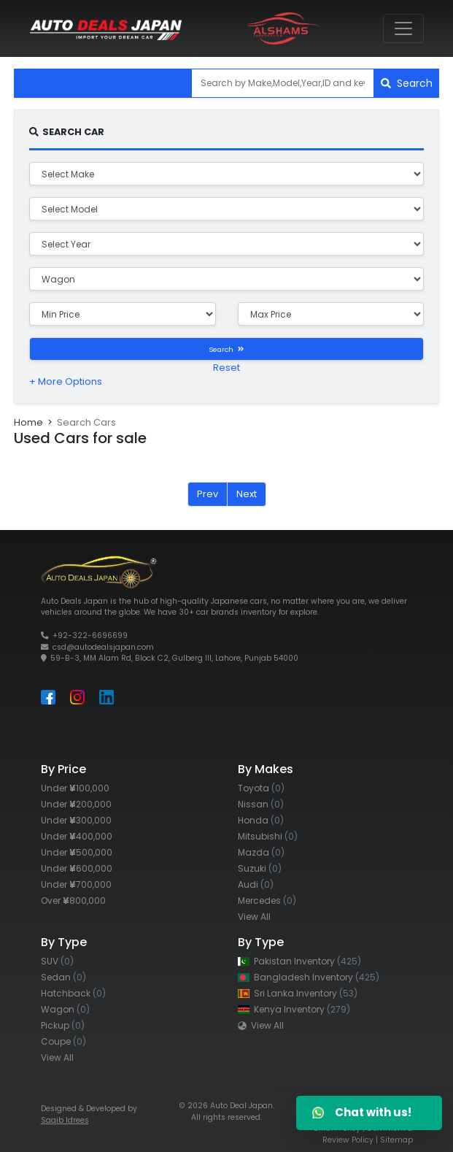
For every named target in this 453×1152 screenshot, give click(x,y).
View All (254, 916)
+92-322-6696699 (90, 635)
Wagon (65, 1009)
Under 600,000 (76, 868)
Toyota (261, 788)
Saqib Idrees (65, 1120)
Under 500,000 (76, 852)
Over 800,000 (73, 900)
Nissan (261, 804)
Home (28, 422)
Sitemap (396, 1139)
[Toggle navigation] (403, 28)
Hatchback (73, 993)
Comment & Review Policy (367, 1134)
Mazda (261, 852)
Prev (207, 494)
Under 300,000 (76, 820)
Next (246, 494)
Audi (256, 884)
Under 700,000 (76, 884)
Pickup (63, 1025)
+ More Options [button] (65, 381)
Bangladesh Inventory (308, 977)
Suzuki (260, 868)
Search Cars (86, 422)
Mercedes (267, 900)
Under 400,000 (76, 836)
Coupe (63, 1041)
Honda (261, 820)
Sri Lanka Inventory (297, 993)
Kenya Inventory (294, 1009)
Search (407, 83)
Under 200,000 (76, 804)
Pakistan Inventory (299, 961)
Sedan (63, 977)
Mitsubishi (268, 836)
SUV (57, 961)
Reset (226, 367)
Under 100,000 (75, 788)
